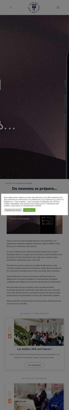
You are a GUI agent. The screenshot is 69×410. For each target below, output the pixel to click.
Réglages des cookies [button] (13, 210)
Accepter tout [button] (29, 210)
